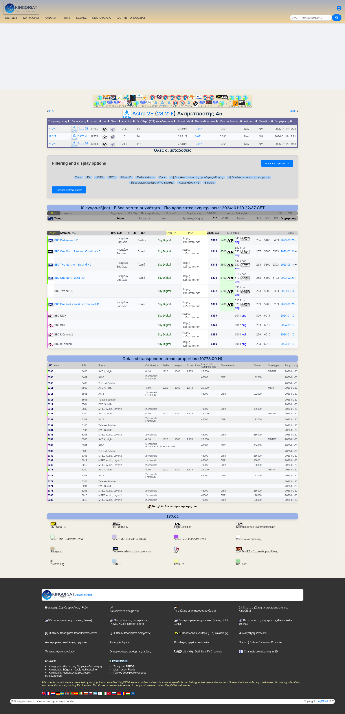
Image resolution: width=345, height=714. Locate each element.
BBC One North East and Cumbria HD (77, 251)
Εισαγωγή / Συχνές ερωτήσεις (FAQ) (66, 607)
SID (215, 218)
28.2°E (165, 113)
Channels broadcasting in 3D (258, 651)
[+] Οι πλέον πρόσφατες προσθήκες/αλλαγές (197, 177)
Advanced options (277, 163)
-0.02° (198, 144)
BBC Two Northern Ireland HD (73, 264)
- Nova (264, 642)
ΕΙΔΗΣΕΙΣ (11, 17)
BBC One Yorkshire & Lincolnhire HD (76, 304)
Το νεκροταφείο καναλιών (60, 651)
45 (135, 233)
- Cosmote (275, 642)
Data (162, 177)
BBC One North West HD (69, 278)
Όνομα (58, 218)
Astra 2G (83, 144)
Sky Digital (164, 240)
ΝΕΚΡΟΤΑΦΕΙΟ (101, 17)
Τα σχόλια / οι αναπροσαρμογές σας (174, 506)
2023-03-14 (288, 264)
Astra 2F (83, 136)
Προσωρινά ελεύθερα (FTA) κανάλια (152, 182)
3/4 (217, 233)
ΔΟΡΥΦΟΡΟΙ (31, 17)
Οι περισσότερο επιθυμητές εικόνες (130, 651)
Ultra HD (126, 177)
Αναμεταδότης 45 (189, 182)
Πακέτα (66, 17)
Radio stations (145, 177)
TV (88, 177)
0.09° (198, 136)
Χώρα (120, 218)
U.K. (143, 233)
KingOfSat (322, 701)
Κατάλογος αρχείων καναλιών (191, 642)
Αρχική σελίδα (67, 594)
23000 (210, 233)
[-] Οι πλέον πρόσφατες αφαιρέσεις (249, 177)
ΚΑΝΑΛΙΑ (50, 17)
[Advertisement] (172, 56)
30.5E (51, 111)
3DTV (112, 177)
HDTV (99, 177)
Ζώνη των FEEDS (123, 666)
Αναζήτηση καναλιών (252, 633)
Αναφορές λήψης (119, 642)
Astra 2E (142, 113)
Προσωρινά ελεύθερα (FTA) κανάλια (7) (201, 633)
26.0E (293, 111)
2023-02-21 (288, 240)
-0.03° (198, 129)
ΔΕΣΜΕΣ (81, 17)
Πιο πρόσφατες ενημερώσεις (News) (68, 620)
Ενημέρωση (288, 218)
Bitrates (209, 182)
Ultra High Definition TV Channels (198, 651)
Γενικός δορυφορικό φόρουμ (129, 672)
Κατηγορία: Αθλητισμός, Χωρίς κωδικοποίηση (75, 666)
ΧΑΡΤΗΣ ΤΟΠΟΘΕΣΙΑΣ (131, 17)
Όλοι (78, 177)
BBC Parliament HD (66, 240)
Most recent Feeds (124, 669)
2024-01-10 (288, 315)
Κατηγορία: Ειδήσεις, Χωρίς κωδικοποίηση (73, 669)
